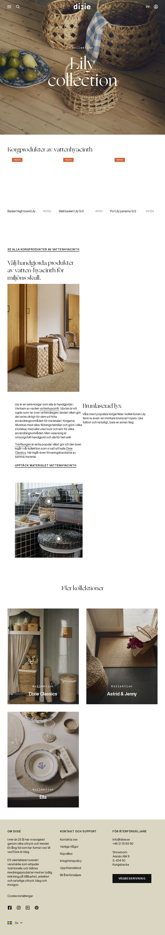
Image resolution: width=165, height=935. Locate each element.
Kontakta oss (69, 839)
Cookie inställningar (20, 896)
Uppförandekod (70, 868)
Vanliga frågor (69, 846)
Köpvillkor (66, 853)
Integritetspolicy (71, 861)
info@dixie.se (121, 839)
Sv (15, 923)
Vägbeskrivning (131, 878)
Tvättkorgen (23, 444)
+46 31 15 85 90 (122, 844)
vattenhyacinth (49, 408)
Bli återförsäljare (70, 875)
